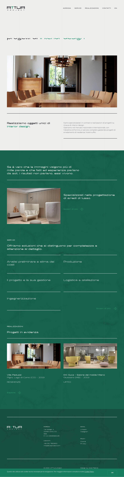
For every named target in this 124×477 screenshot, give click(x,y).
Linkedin (83, 429)
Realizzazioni (92, 8)
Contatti (106, 8)
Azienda (67, 8)
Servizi (77, 8)
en (116, 8)
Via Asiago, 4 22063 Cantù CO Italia (50, 432)
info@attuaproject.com (52, 446)
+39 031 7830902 (50, 443)
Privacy (83, 444)
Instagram (84, 432)
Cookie (83, 441)
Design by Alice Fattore (89, 468)
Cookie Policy (89, 472)
